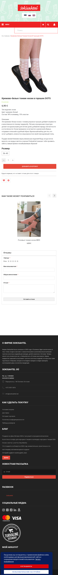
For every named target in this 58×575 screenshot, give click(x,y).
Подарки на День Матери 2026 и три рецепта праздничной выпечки (25, 436)
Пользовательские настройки (26, 572)
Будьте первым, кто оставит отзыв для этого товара (20, 173)
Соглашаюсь (26, 566)
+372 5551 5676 (10, 387)
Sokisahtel (9, 495)
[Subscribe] (29, 477)
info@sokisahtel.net (11, 394)
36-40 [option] (5, 153)
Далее (6, 457)
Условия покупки (8, 409)
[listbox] (29, 153)
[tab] (29, 252)
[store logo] (29, 10)
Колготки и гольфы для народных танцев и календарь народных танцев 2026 (28, 439)
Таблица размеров (8, 423)
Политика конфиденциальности (13, 419)
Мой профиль (54, 24)
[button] (54, 196)
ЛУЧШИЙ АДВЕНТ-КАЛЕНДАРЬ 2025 (14, 453)
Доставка (5, 413)
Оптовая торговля (8, 416)
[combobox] (36, 30)
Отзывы (7, 252)
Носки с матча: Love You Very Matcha (14, 443)
